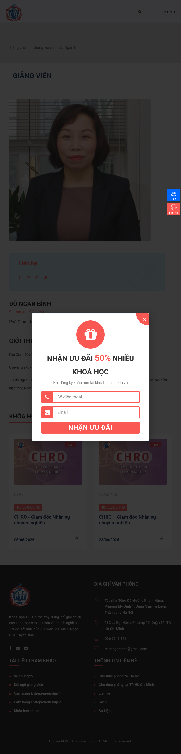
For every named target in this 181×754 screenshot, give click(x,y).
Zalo (173, 198)
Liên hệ (173, 212)
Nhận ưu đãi (91, 427)
